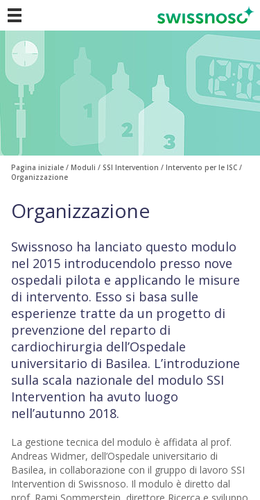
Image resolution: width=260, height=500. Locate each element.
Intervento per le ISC (201, 167)
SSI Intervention (131, 167)
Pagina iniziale (37, 167)
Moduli (83, 167)
